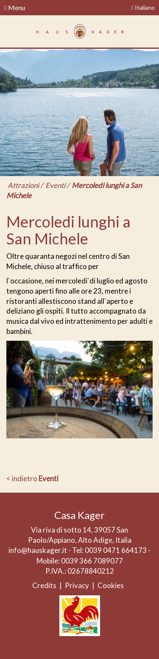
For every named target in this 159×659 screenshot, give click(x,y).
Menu (14, 7)
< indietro (32, 478)
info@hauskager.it (37, 550)
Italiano (143, 7)
